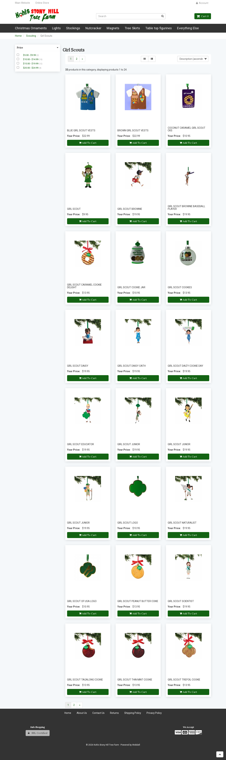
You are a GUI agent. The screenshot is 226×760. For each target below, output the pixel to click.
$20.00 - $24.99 (31, 67)
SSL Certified (37, 733)
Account (202, 3)
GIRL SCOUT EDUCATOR (80, 444)
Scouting (31, 35)
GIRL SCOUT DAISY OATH (131, 365)
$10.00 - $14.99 (31, 59)
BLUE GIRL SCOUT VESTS (81, 130)
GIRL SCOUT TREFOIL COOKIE (184, 679)
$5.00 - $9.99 (29, 55)
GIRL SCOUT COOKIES (180, 287)
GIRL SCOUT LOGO (127, 522)
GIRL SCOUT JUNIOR (128, 444)
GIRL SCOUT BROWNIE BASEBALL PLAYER (186, 207)
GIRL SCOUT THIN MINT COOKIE (134, 679)
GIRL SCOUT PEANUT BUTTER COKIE (137, 601)
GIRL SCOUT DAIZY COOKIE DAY (185, 365)
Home (18, 35)
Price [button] (37, 47)
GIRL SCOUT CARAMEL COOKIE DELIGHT (84, 286)
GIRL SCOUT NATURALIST (182, 522)
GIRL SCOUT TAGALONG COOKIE (85, 679)
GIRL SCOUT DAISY (77, 365)
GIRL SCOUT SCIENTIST (181, 601)
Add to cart (87, 142)
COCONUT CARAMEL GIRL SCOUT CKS (186, 129)
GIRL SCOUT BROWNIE (129, 208)
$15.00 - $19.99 (31, 63)
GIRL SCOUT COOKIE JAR (131, 287)
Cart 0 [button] (203, 16)
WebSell (136, 745)
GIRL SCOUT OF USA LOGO (82, 601)
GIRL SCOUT (74, 208)
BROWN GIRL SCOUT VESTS (132, 130)
